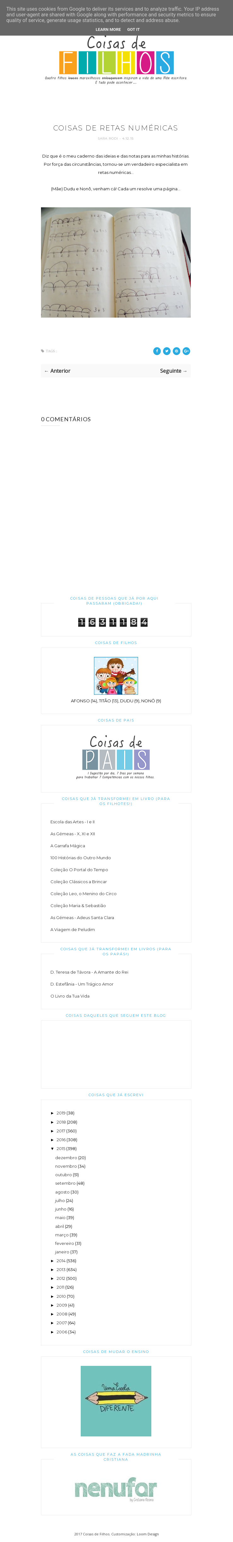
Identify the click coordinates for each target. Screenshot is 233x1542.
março (62, 1234)
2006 (62, 1331)
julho (60, 1200)
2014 (61, 1260)
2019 (61, 1112)
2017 (61, 1130)
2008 (62, 1313)
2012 (61, 1278)
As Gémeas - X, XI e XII (72, 833)
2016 (61, 1139)
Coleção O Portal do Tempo (79, 869)
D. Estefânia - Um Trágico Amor (82, 984)
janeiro (62, 1251)
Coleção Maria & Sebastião (78, 905)
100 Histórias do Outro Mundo (80, 857)
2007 (62, 1322)
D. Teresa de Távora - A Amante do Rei (89, 972)
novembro (66, 1166)
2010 (61, 1296)
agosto (62, 1191)
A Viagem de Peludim (72, 929)
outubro (63, 1174)
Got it (133, 29)
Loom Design (148, 1534)
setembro (65, 1183)
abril (59, 1226)
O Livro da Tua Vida (70, 995)
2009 (62, 1305)
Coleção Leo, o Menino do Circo (83, 893)
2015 (61, 1148)
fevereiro (64, 1243)
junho (61, 1208)
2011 (60, 1287)
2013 (61, 1269)
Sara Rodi (108, 138)
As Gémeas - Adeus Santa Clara (82, 917)
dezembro (66, 1157)
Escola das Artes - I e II (72, 821)
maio (60, 1217)
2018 (61, 1122)
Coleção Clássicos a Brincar (78, 881)
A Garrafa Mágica (67, 845)
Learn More (108, 29)
